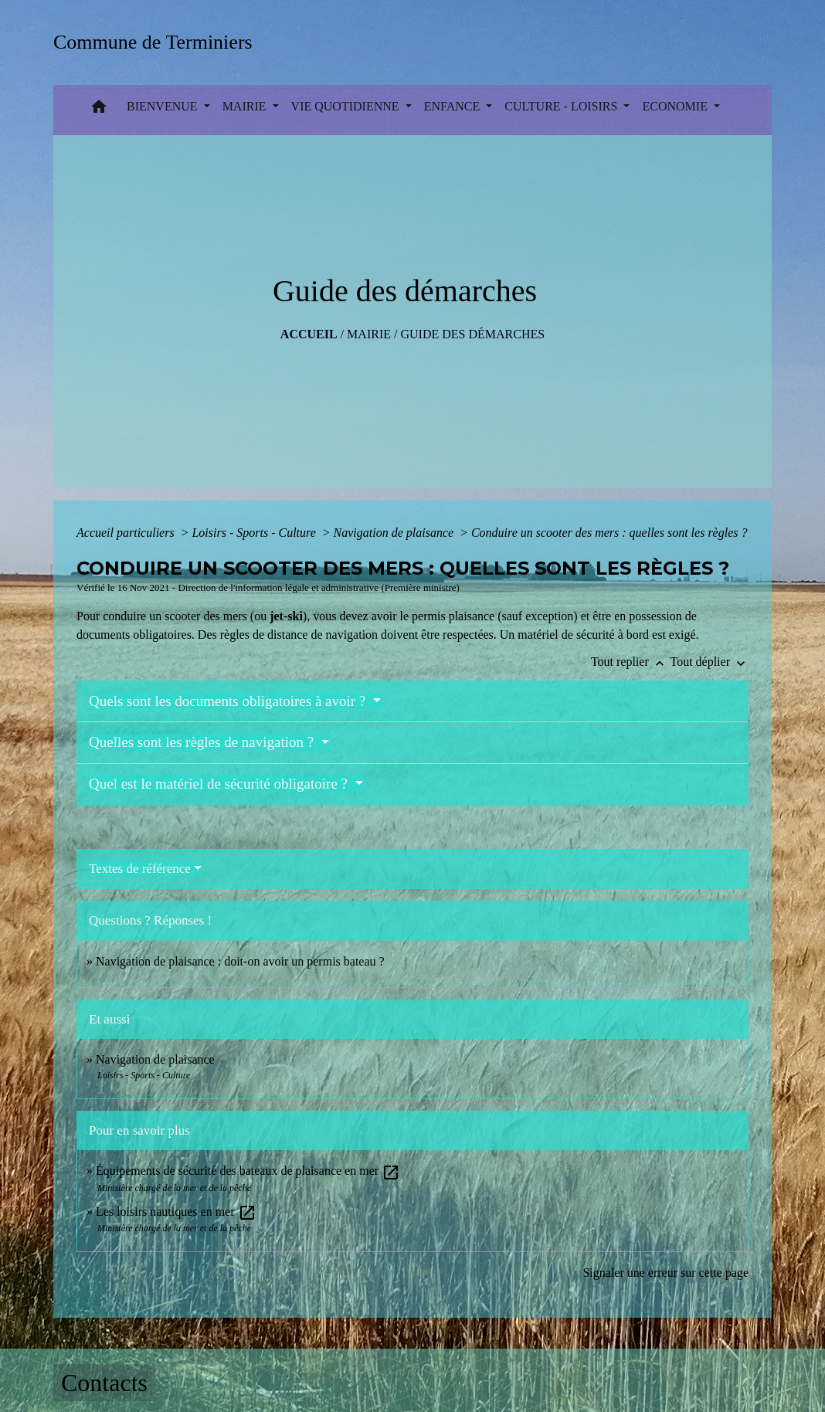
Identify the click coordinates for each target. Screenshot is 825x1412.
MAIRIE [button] (246, 106)
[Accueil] (158, 42)
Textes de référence (140, 868)
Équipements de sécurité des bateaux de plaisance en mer (248, 1170)
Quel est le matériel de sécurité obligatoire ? (220, 784)
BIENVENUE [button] (164, 106)
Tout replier (631, 661)
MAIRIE (369, 334)
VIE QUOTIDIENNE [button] (346, 106)
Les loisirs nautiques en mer (176, 1211)
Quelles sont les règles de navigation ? (203, 742)
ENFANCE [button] (454, 106)
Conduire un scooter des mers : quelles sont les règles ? (609, 532)
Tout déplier (709, 661)
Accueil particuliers (127, 532)
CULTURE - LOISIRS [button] (562, 106)
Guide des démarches (472, 334)
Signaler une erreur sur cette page (665, 1272)
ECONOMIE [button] (676, 106)
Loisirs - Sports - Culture (255, 532)
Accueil (309, 334)
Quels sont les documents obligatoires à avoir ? (229, 701)
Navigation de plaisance (395, 532)
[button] (99, 110)
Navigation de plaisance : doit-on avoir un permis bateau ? (240, 961)
